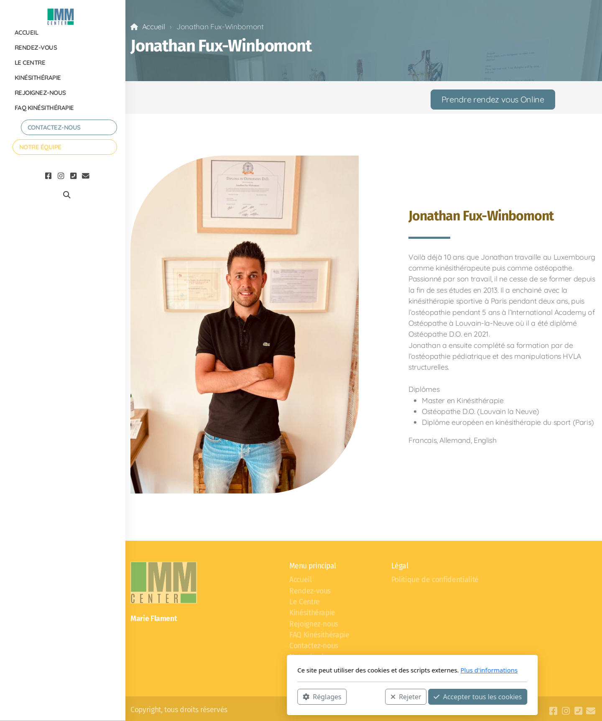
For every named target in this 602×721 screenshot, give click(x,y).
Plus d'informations (377, 670)
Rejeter (294, 696)
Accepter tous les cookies (366, 696)
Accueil (153, 26)
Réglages (210, 696)
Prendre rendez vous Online (492, 99)
